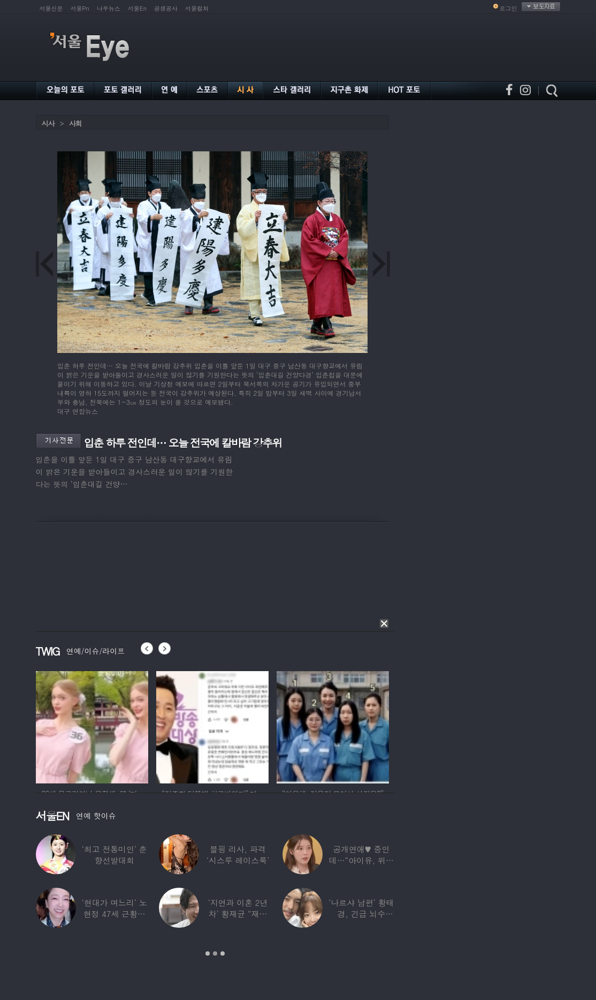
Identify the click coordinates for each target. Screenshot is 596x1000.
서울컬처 (197, 8)
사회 (75, 123)
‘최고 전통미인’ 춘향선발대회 (114, 854)
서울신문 (51, 8)
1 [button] (207, 953)
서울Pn (80, 8)
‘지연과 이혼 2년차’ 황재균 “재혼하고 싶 (238, 913)
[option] (92, 726)
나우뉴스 (108, 8)
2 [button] (215, 953)
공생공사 (166, 8)
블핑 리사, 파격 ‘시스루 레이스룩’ (237, 854)
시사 (48, 123)
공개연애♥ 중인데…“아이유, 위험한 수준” (360, 860)
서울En (137, 8)
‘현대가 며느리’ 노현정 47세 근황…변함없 (114, 913)
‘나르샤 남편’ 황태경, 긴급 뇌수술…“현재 (361, 913)
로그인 (508, 8)
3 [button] (222, 953)
